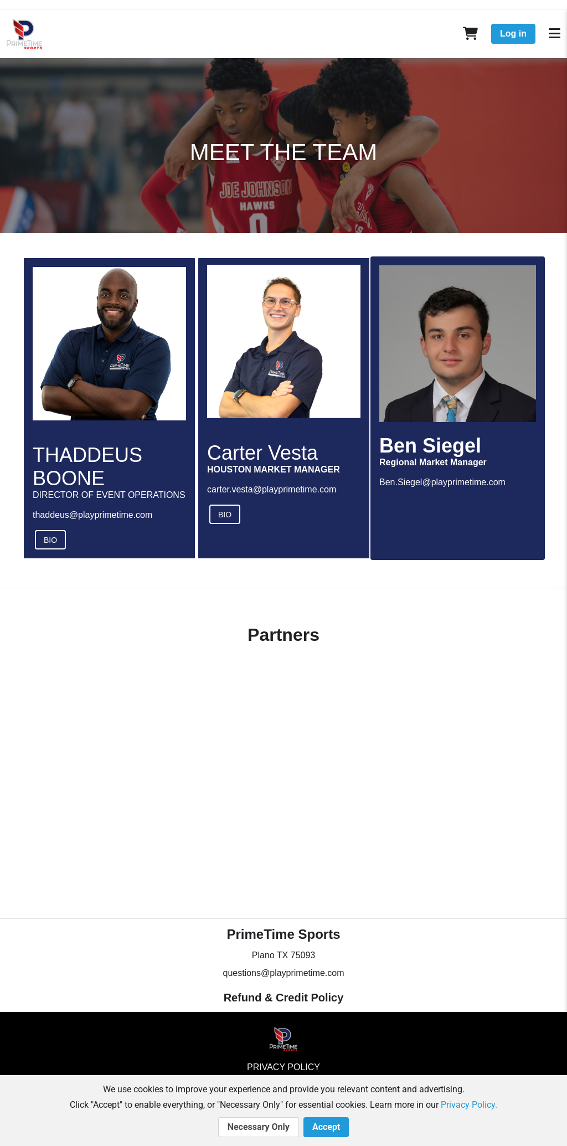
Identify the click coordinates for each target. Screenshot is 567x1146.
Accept (326, 1127)
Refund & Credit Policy (284, 997)
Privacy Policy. (469, 1104)
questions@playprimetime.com (283, 973)
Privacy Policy (283, 1067)
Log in (513, 33)
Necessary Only (258, 1127)
